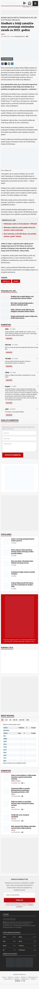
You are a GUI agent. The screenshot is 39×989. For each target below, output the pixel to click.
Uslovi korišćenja (8, 979)
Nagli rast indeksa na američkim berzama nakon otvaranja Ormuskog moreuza (22, 803)
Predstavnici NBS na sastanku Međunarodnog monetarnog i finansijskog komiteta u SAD (20, 790)
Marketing (23, 977)
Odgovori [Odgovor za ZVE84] (9, 380)
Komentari (6, 325)
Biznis (4, 945)
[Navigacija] (35, 3)
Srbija (3, 34)
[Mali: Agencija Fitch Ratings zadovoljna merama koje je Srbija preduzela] (6, 829)
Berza (13, 807)
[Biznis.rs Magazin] (19, 616)
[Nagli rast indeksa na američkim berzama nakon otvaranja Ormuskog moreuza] (6, 804)
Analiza (13, 819)
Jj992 (7, 409)
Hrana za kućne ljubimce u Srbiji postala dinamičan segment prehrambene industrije (23, 777)
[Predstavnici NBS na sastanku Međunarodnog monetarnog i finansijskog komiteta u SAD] (6, 791)
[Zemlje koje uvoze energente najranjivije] (6, 817)
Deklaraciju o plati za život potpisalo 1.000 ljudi (20, 224)
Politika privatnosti (32, 977)
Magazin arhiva (25, 979)
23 (23, 783)
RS (2, 720)
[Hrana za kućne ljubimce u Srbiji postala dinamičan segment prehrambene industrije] (6, 778)
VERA (7, 329)
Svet (4, 941)
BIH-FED (21, 720)
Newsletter (16, 979)
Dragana (7, 386)
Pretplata (33, 979)
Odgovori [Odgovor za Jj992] (9, 415)
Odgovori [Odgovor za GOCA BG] (9, 352)
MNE (27, 720)
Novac (20, 941)
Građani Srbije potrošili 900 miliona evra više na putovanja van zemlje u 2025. (22, 584)
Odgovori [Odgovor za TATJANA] (9, 366)
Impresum (10, 977)
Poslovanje (22, 950)
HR (10, 720)
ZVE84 (7, 372)
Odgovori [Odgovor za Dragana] (9, 403)
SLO (6, 720)
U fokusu (21, 945)
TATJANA (8, 358)
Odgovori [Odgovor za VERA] (9, 338)
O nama (4, 977)
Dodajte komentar (9, 420)
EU (3, 950)
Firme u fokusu (15, 781)
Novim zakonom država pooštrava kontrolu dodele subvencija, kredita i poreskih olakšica (22, 551)
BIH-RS (15, 720)
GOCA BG (8, 345)
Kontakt (17, 977)
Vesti (4, 937)
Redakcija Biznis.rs (20, 36)
